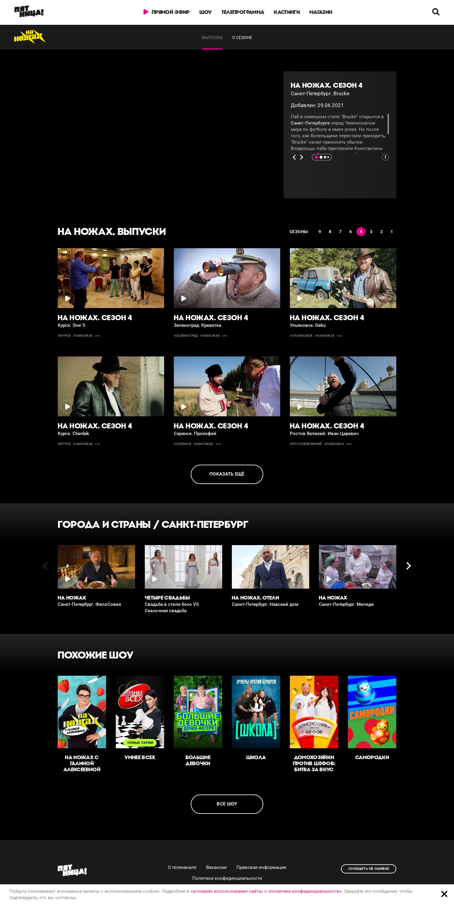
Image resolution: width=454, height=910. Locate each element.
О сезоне (242, 37)
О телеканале (182, 867)
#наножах (83, 336)
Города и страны (104, 524)
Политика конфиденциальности (227, 878)
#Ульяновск (301, 336)
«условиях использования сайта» (226, 891)
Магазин (321, 12)
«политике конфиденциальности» (305, 891)
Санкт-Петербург (205, 524)
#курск (64, 444)
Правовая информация (261, 867)
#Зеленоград (186, 336)
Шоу (205, 12)
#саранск (182, 444)
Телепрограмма (243, 12)
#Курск (64, 336)
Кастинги (287, 12)
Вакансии (216, 867)
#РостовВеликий (306, 444)
